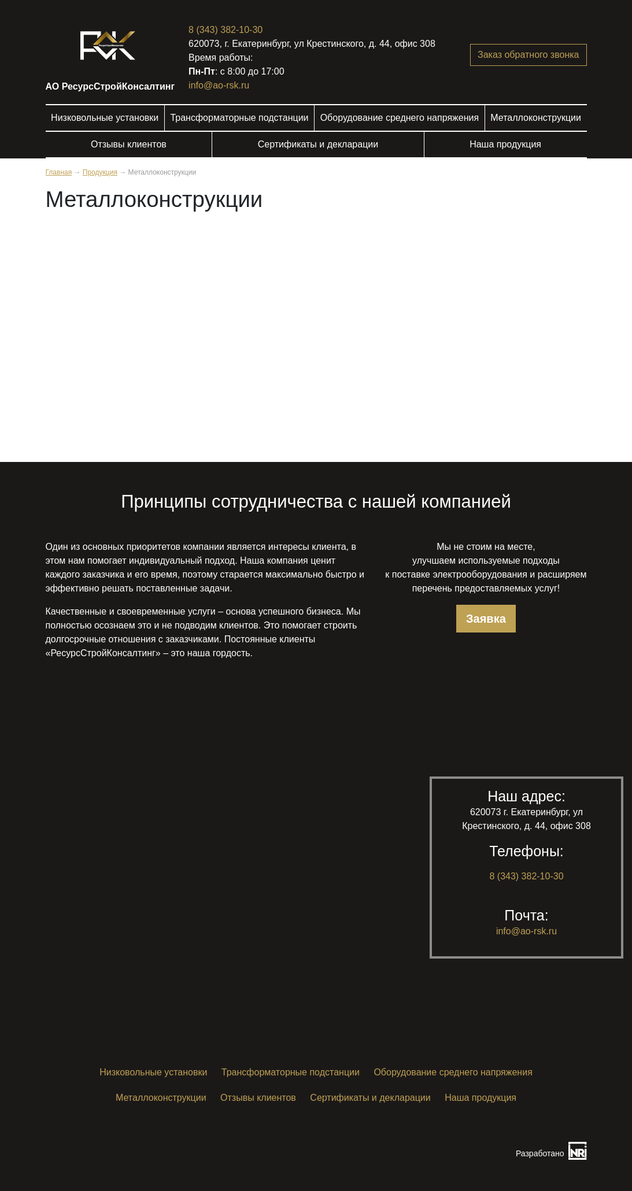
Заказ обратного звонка (528, 55)
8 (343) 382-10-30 (226, 30)
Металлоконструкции (535, 118)
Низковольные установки (104, 118)
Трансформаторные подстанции (239, 118)
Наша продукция (505, 144)
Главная (59, 172)
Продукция (100, 172)
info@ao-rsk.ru (219, 85)
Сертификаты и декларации (318, 144)
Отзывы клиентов (129, 144)
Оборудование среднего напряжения (399, 118)
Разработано (540, 1153)
